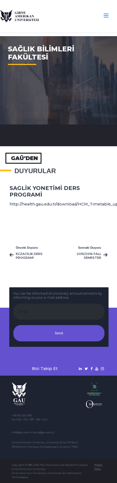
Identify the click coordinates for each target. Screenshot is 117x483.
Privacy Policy (98, 466)
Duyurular (35, 171)
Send (59, 333)
